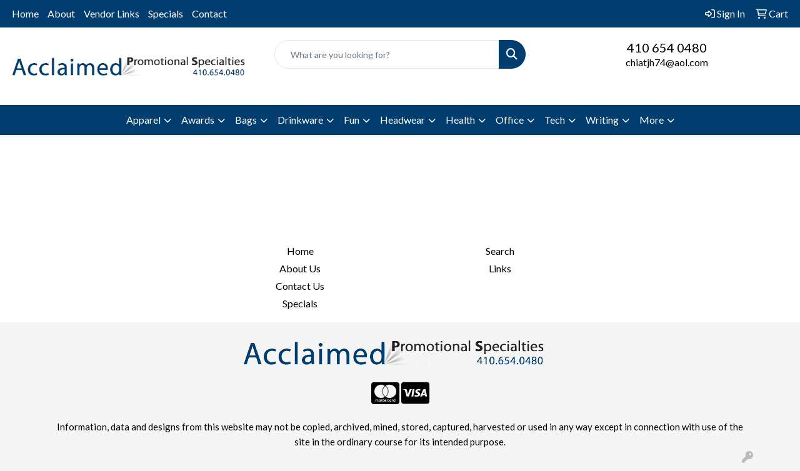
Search (500, 251)
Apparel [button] (143, 120)
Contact (209, 13)
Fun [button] (351, 120)
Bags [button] (246, 120)
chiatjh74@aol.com (667, 62)
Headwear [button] (402, 120)
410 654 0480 (667, 47)
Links (500, 268)
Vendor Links (111, 13)
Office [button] (510, 120)
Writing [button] (602, 120)
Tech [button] (554, 120)
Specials (165, 13)
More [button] (651, 120)
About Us (300, 268)
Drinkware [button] (300, 120)
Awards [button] (197, 120)
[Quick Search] (387, 54)
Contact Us (300, 286)
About (61, 13)
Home (25, 13)
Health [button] (460, 120)
